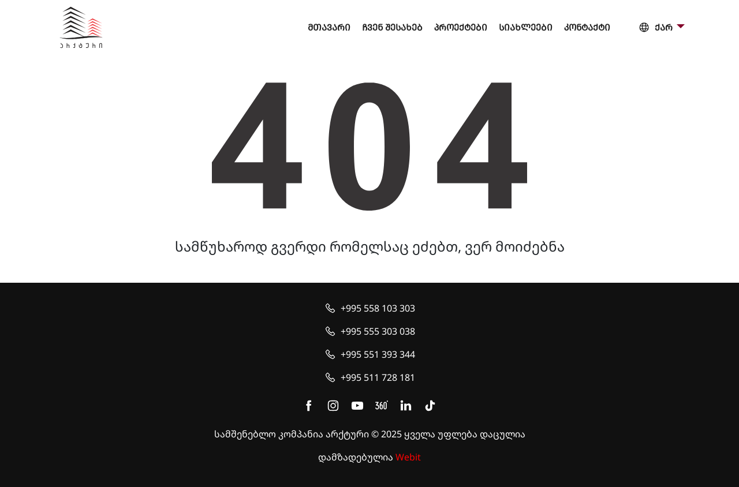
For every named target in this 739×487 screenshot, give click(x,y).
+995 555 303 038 (378, 331)
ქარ (656, 28)
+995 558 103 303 (378, 308)
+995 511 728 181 (378, 377)
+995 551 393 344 (378, 354)
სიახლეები (526, 27)
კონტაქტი (587, 27)
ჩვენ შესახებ (392, 27)
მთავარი (329, 27)
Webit (408, 457)
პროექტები (460, 27)
